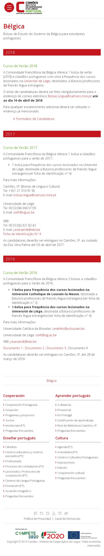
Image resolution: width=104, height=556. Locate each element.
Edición (62, 468)
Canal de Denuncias (67, 519)
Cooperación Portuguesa (21, 405)
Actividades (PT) (67, 452)
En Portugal (65, 415)
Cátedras (11, 447)
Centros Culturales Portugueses (78, 457)
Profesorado (13, 461)
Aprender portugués (73, 395)
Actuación (11, 410)
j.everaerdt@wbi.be (26, 230)
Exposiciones (66, 462)
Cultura (61, 438)
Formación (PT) (14, 486)
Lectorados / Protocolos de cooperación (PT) (22, 473)
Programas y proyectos (19, 415)
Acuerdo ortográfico (18, 491)
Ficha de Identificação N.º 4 (22, 234)
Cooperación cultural (71, 473)
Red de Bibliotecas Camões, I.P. (77, 425)
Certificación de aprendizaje (76, 420)
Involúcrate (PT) (15, 425)
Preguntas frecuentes (19, 431)
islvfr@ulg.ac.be (24, 212)
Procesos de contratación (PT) (24, 466)
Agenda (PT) (65, 447)
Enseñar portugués (19, 438)
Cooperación (14, 395)
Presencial (64, 410)
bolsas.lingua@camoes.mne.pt (34, 195)
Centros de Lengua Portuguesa (25, 481)
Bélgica (51, 381)
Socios (9, 420)
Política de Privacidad (37, 519)
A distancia (64, 405)
